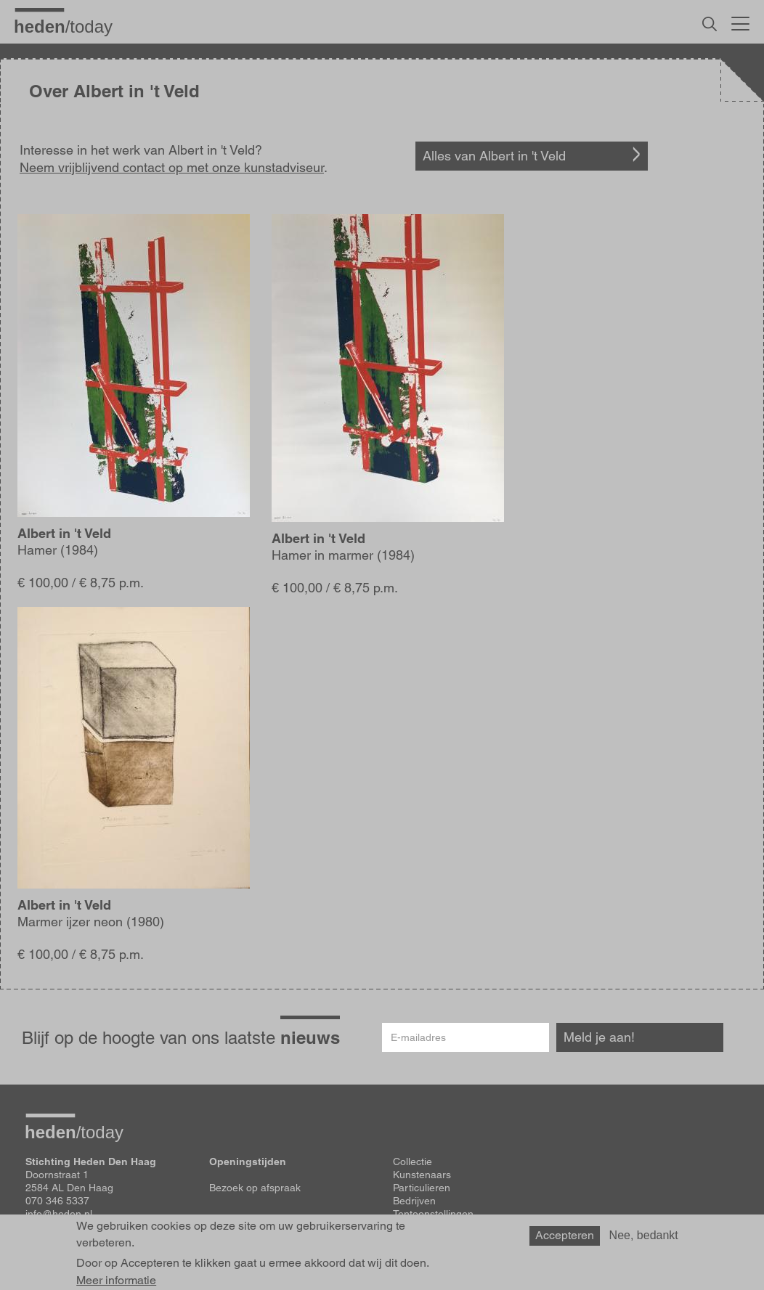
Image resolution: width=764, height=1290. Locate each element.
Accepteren (564, 1235)
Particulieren (421, 1187)
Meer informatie (116, 1280)
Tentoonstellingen (433, 1214)
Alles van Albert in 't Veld (494, 155)
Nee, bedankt (643, 1235)
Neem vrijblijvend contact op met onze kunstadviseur (172, 167)
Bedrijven (414, 1201)
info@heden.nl (58, 1214)
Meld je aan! (599, 1037)
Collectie (412, 1161)
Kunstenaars (422, 1174)
